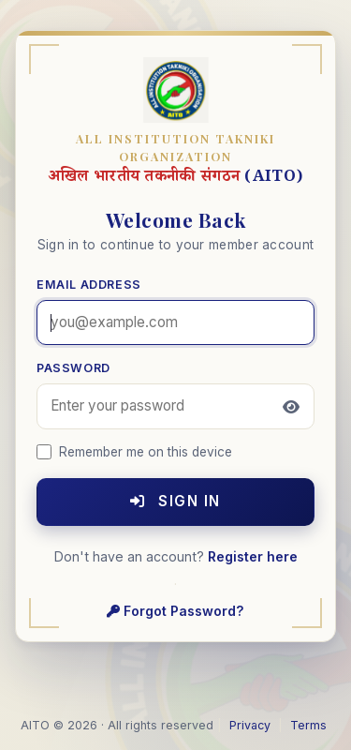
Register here (253, 556)
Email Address (89, 285)
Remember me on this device (134, 451)
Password (73, 368)
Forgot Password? (175, 611)
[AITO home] (176, 91)
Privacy (250, 725)
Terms (308, 725)
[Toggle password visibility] (291, 407)
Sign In (175, 501)
